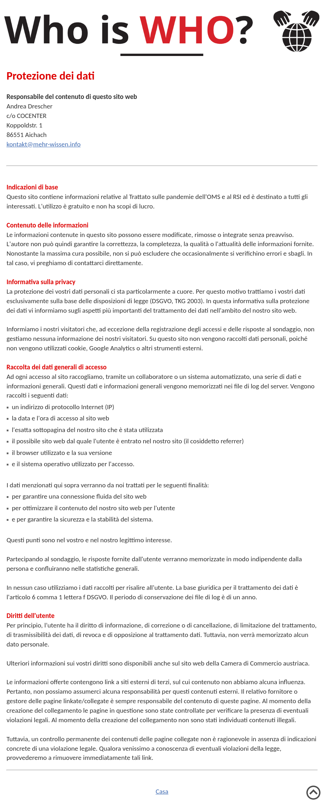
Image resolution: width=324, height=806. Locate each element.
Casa (161, 791)
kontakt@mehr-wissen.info (43, 144)
